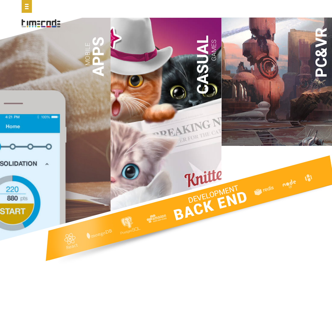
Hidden (199, 259)
